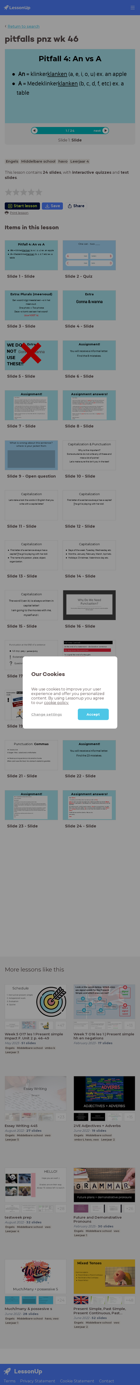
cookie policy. (56, 702)
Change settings (46, 714)
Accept (93, 714)
